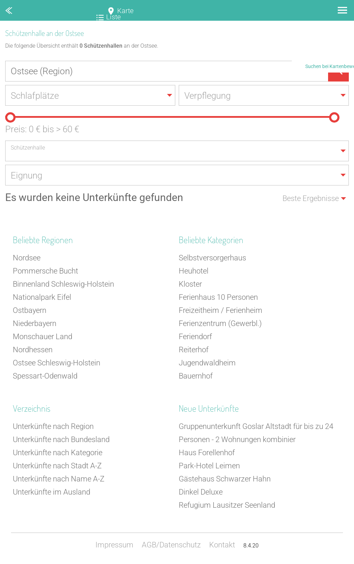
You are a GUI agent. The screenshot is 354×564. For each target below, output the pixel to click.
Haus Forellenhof (207, 452)
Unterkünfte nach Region (53, 426)
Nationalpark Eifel (42, 297)
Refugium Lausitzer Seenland (227, 505)
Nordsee (26, 258)
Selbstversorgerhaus (212, 258)
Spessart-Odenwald (45, 376)
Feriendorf (195, 336)
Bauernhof (196, 376)
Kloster (190, 284)
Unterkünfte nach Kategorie (57, 452)
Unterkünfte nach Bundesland (61, 439)
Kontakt (222, 545)
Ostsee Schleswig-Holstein (56, 363)
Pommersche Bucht (45, 271)
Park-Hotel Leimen (209, 465)
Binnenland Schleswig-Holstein (63, 284)
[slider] (10, 117)
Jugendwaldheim (207, 363)
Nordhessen (33, 349)
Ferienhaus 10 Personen (218, 297)
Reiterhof (193, 349)
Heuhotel (193, 271)
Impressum (114, 545)
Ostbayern (29, 310)
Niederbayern (34, 323)
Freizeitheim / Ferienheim (220, 310)
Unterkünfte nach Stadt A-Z (57, 465)
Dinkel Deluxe (201, 492)
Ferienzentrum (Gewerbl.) (220, 323)
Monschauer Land (42, 336)
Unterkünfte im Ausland (51, 492)
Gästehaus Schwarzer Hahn (225, 479)
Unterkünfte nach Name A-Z (58, 479)
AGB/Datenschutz (171, 545)
